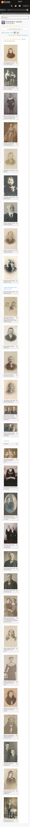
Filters (5, 17)
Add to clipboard (16, 63)
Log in (25, 6)
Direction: (19, 35)
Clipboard (12, 6)
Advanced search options (15, 29)
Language (16, 6)
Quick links (20, 6)
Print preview (6, 32)
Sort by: (10, 35)
